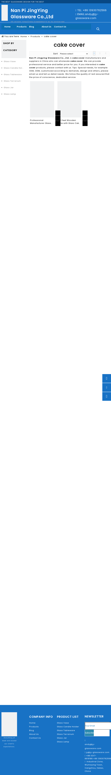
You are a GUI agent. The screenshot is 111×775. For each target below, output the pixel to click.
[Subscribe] (89, 733)
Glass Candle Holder (15, 68)
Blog (31, 730)
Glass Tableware (13, 74)
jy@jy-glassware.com (97, 752)
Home (32, 722)
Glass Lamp (10, 94)
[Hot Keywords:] (98, 29)
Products (34, 726)
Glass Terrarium (12, 81)
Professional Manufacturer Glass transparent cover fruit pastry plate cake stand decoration (42, 122)
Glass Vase (10, 61)
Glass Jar (9, 87)
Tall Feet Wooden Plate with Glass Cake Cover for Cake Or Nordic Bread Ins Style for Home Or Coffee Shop (69, 122)
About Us (34, 734)
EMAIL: (81, 14)
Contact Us (35, 738)
